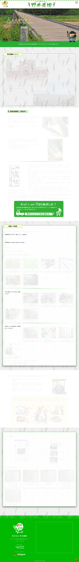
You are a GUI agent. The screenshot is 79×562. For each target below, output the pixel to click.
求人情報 (52, 44)
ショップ (47, 44)
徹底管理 (34, 44)
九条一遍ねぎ (28, 44)
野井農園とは (22, 44)
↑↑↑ (76, 559)
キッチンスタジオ (41, 44)
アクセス (57, 44)
